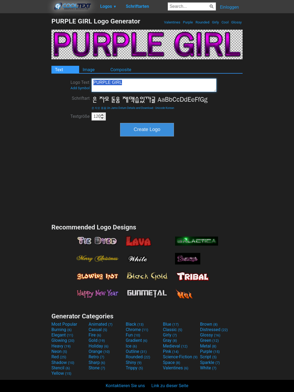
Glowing (62, 340)
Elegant (62, 335)
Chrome (137, 329)
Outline (136, 351)
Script (208, 356)
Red (58, 356)
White (208, 367)
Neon (59, 351)
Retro (96, 356)
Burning (61, 329)
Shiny (134, 362)
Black (135, 324)
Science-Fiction (180, 356)
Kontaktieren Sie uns (125, 385)
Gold (97, 340)
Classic (172, 329)
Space (171, 362)
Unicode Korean (164, 107)
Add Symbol (80, 88)
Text (59, 69)
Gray (170, 340)
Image (89, 69)
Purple (188, 22)
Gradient (136, 340)
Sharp (97, 362)
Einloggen (229, 7)
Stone (97, 367)
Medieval (175, 346)
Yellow (61, 373)
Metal (208, 346)
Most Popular (64, 324)
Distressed (214, 329)
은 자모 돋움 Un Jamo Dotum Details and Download (122, 107)
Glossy (236, 22)
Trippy (134, 367)
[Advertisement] (25, 98)
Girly (215, 22)
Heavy (61, 346)
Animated (101, 324)
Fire (95, 335)
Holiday (98, 346)
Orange (99, 351)
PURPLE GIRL (154, 85)
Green (209, 340)
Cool (224, 22)
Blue (171, 324)
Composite (120, 69)
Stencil (60, 367)
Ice (131, 346)
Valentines (172, 22)
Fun (133, 335)
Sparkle (210, 362)
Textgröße (80, 116)
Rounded (202, 22)
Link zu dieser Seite (169, 385)
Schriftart (81, 98)
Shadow (62, 362)
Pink (171, 351)
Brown (209, 324)
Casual (98, 329)
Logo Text (80, 85)
